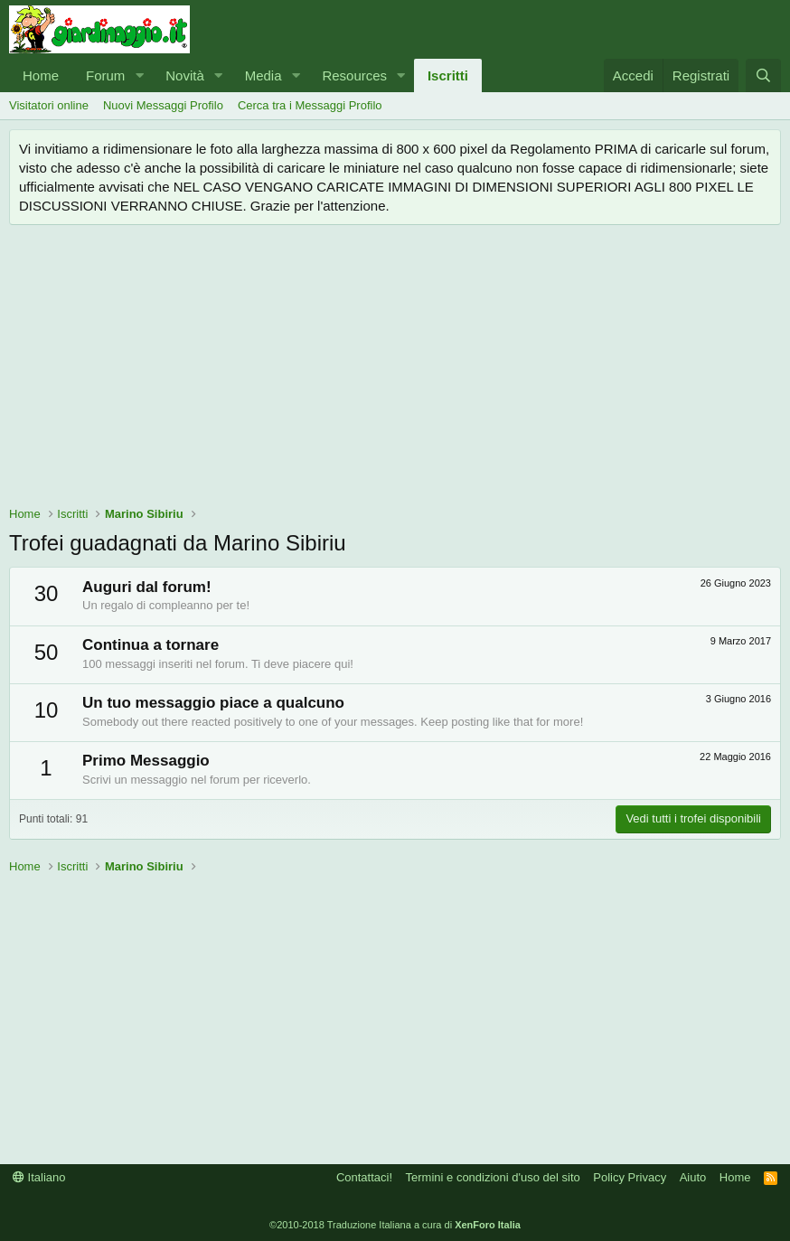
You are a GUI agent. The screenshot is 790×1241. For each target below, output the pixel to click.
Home (41, 75)
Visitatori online (49, 105)
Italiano (39, 1177)
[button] (139, 75)
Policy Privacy (629, 1177)
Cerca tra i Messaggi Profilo (310, 105)
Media (263, 75)
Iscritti (448, 75)
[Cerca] (763, 75)
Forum (105, 75)
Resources (354, 75)
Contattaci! (364, 1177)
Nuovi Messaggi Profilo (163, 105)
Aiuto (693, 1177)
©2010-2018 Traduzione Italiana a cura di (395, 1224)
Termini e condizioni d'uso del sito (493, 1177)
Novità (184, 75)
